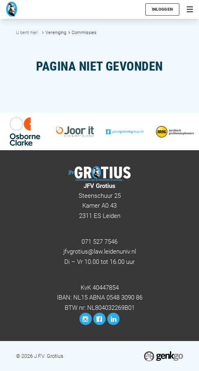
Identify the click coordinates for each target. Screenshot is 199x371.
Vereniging (55, 32)
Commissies (84, 32)
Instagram (85, 319)
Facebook (99, 319)
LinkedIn (113, 319)
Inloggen (162, 9)
